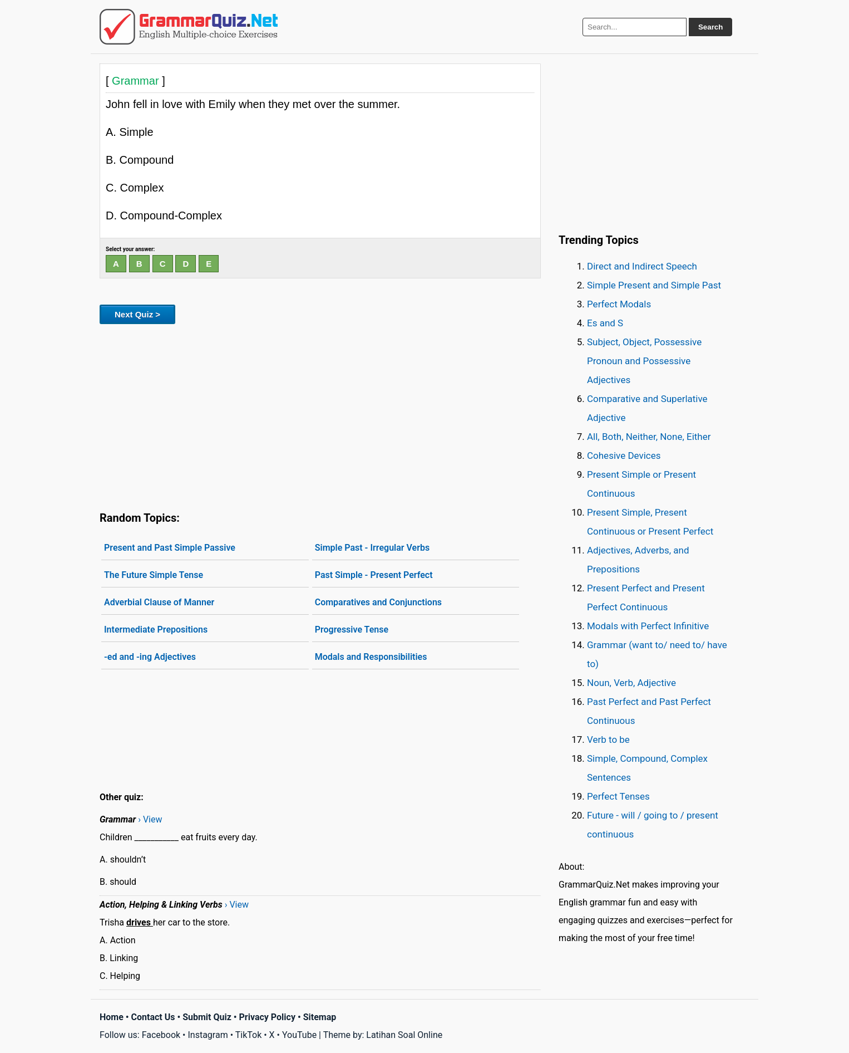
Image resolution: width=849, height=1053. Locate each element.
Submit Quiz (206, 1017)
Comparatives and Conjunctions (378, 602)
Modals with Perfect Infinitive (648, 625)
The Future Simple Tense (153, 575)
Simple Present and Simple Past (654, 285)
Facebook (161, 1035)
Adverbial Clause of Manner (159, 602)
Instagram (207, 1035)
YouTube (299, 1035)
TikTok (248, 1035)
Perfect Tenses (618, 796)
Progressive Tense (351, 629)
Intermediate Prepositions (156, 629)
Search (710, 27)
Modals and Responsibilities (371, 657)
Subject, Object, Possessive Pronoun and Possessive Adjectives (644, 360)
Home (112, 1017)
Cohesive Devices (624, 455)
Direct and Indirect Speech (642, 266)
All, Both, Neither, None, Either (649, 436)
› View (150, 819)
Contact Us (153, 1017)
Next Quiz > (137, 314)
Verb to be (608, 739)
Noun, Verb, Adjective (631, 682)
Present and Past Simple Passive (169, 547)
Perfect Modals (619, 304)
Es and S (605, 323)
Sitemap (320, 1017)
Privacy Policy (267, 1017)
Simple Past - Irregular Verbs (372, 547)
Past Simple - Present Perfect (374, 575)
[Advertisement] (320, 415)
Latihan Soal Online (404, 1035)
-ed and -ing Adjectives (150, 657)
